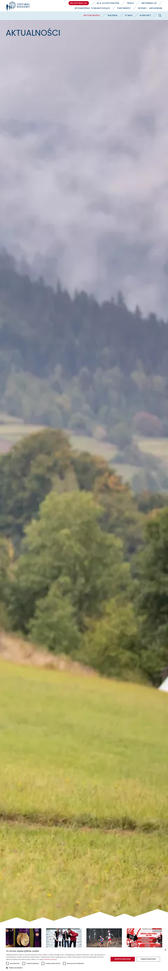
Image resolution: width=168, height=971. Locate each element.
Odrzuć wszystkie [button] (148, 959)
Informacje (149, 3)
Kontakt (145, 15)
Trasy (130, 3)
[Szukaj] (160, 15)
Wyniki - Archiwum (150, 8)
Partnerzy (124, 8)
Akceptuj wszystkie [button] (123, 959)
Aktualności (92, 15)
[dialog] (84, 959)
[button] (56, 967)
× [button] (165, 950)
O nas (128, 15)
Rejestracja (79, 3)
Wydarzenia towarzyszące (92, 8)
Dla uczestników (108, 3)
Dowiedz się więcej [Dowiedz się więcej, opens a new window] (50, 959)
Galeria (113, 15)
